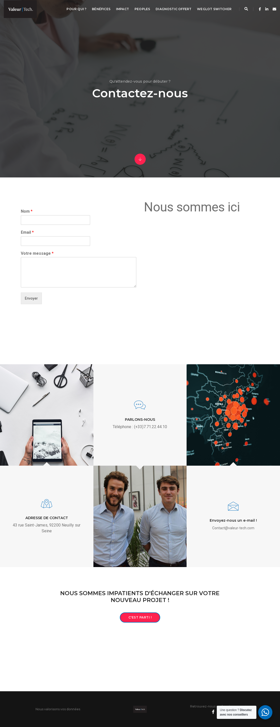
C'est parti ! (140, 617)
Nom (26, 211)
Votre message (37, 253)
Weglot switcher (214, 9)
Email (27, 232)
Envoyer (31, 298)
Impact (122, 9)
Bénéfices (101, 9)
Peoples (142, 9)
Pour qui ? (76, 9)
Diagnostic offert (173, 9)
